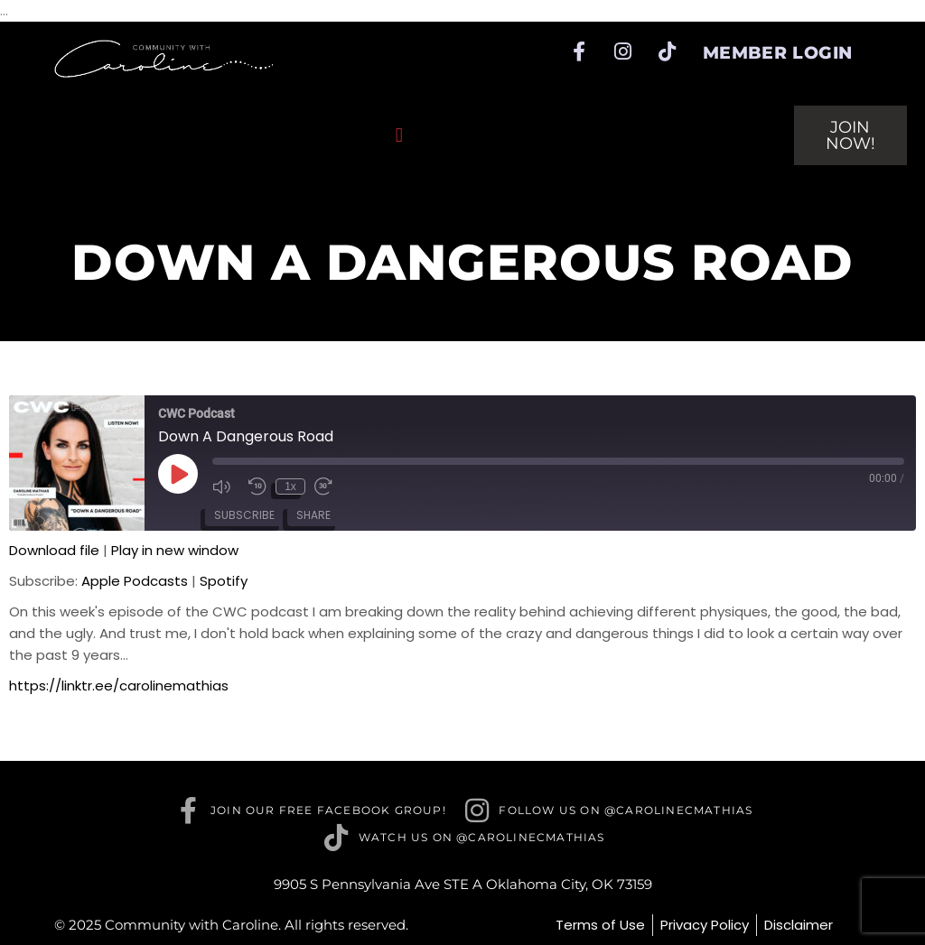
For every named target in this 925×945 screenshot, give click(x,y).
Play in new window (174, 550)
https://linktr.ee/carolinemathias (119, 685)
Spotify (224, 580)
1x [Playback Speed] (290, 486)
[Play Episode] (178, 474)
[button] (398, 136)
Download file (54, 550)
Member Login (778, 52)
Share (313, 515)
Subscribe (244, 515)
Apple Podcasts (134, 580)
